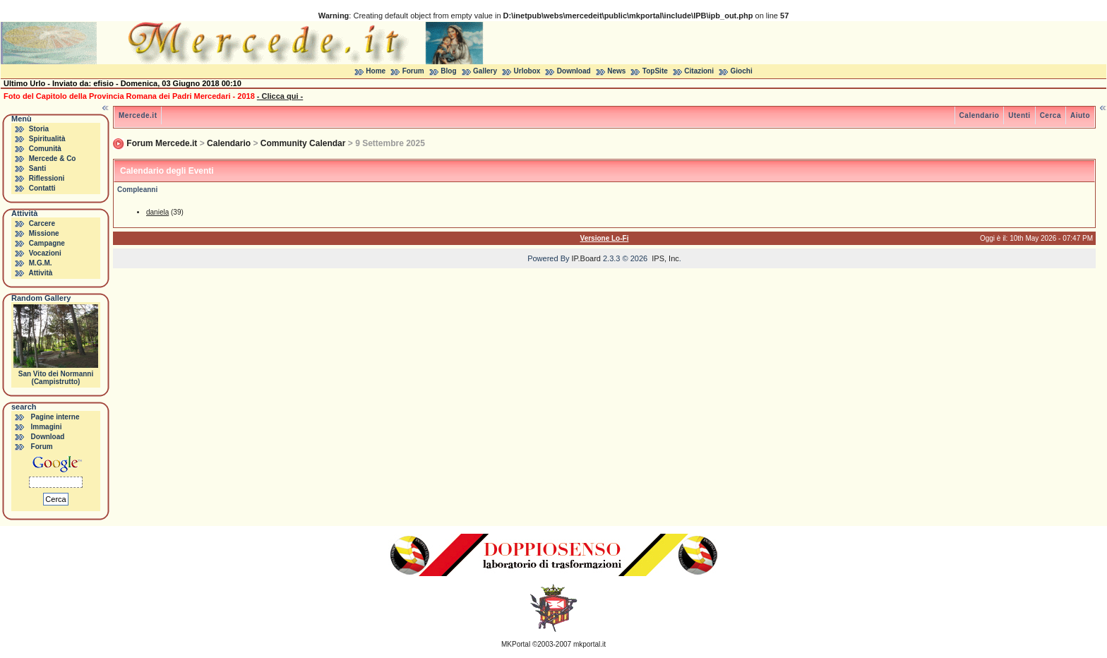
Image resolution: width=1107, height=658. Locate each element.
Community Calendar (303, 143)
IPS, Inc (665, 258)
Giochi (742, 71)
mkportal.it (589, 644)
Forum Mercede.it (161, 143)
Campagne (47, 243)
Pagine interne (55, 417)
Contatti (42, 188)
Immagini (46, 427)
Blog (448, 71)
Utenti (1019, 115)
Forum (413, 71)
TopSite (655, 71)
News (616, 71)
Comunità (45, 148)
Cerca (1050, 115)
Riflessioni (47, 178)
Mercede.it (138, 115)
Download (574, 71)
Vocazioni (45, 253)
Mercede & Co (52, 158)
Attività (40, 273)
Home (375, 71)
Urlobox (527, 71)
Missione (44, 233)
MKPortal (515, 644)
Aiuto (1080, 115)
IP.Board (586, 258)
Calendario (979, 115)
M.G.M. (40, 263)
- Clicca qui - (280, 96)
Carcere (42, 223)
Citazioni (699, 71)
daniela (157, 212)
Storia (39, 129)
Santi (37, 168)
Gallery (485, 71)
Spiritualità (47, 139)
